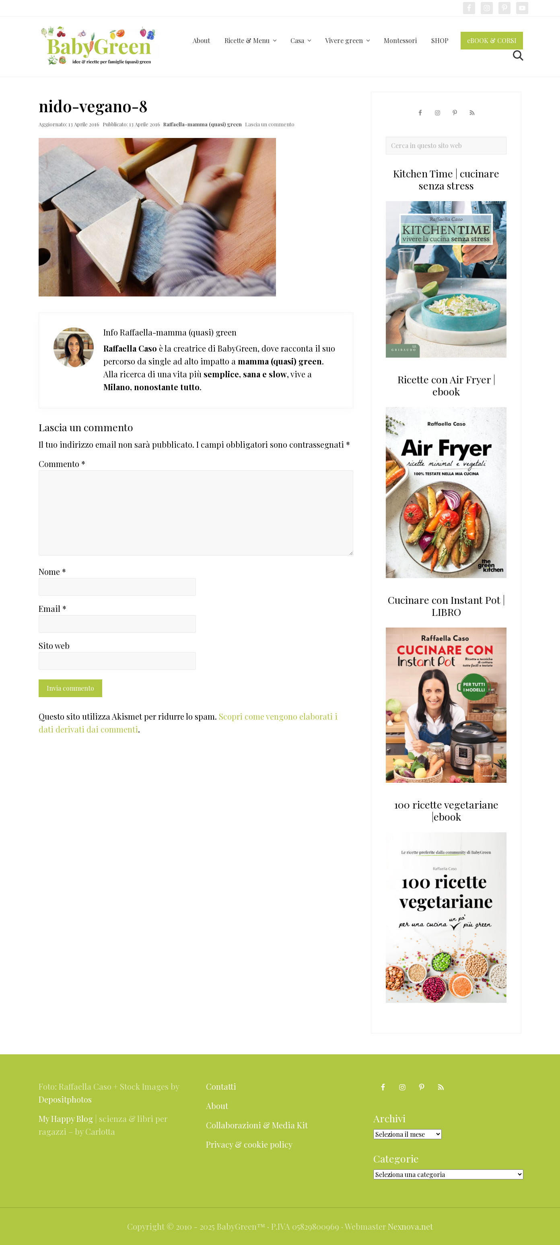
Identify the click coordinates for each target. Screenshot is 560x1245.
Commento (62, 463)
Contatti (221, 1086)
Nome (52, 571)
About (217, 1105)
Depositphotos (65, 1099)
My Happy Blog (66, 1118)
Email (52, 608)
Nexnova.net (410, 1226)
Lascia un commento (269, 124)
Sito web (54, 645)
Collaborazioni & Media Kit (257, 1124)
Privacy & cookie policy (249, 1144)
